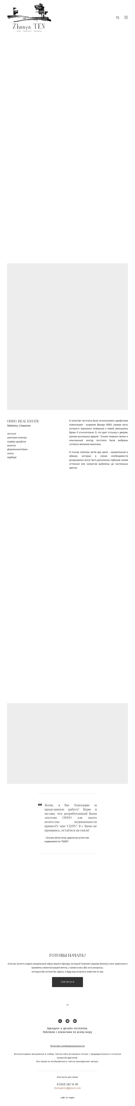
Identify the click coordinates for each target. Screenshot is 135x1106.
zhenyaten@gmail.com (67, 1088)
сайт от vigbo (67, 1098)
